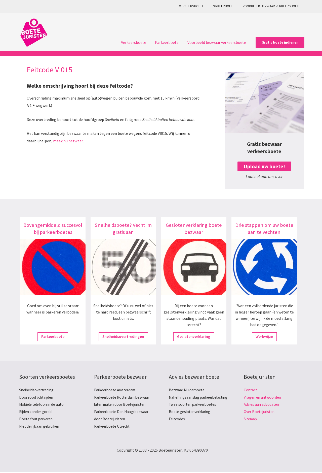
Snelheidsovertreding (37, 390)
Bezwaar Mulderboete (188, 390)
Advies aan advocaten (262, 404)
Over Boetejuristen (260, 412)
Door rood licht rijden (37, 397)
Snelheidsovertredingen (123, 336)
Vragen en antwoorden (263, 397)
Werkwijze (264, 336)
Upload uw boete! (264, 166)
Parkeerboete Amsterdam (116, 390)
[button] (280, 42)
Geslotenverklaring (194, 336)
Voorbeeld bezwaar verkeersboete (272, 6)
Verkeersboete (194, 6)
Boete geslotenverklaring (191, 420)
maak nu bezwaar (68, 140)
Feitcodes (177, 427)
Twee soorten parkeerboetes (194, 412)
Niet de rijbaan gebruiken (40, 427)
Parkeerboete (225, 6)
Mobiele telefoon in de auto (43, 404)
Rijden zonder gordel (37, 412)
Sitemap (251, 420)
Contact (251, 390)
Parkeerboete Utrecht (113, 427)
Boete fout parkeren (36, 420)
